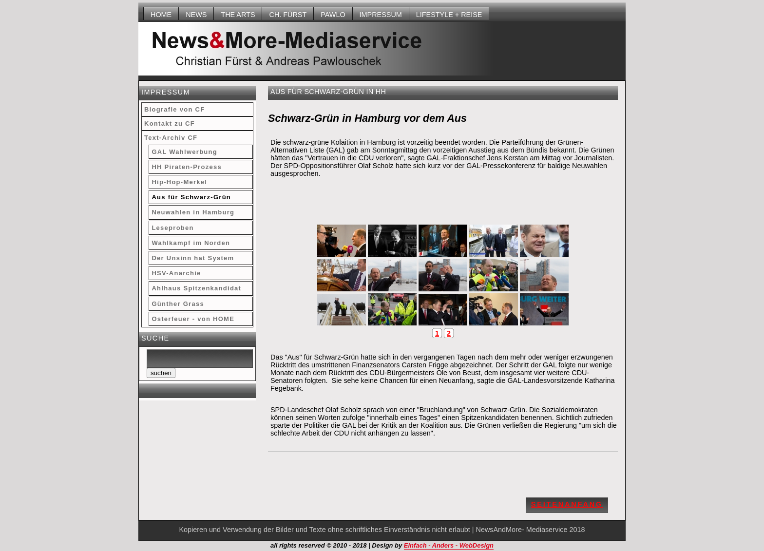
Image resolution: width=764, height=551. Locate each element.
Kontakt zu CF (169, 123)
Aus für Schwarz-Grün (191, 197)
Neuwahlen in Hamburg (193, 212)
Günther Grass (178, 303)
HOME (161, 15)
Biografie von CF (174, 109)
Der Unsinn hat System (193, 258)
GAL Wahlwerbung (184, 151)
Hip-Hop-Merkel (179, 182)
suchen (161, 373)
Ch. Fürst (287, 15)
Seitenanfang (567, 504)
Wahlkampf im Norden (191, 243)
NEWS (196, 15)
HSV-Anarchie (176, 273)
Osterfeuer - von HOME (193, 319)
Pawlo (333, 15)
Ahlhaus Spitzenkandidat (196, 288)
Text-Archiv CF (170, 137)
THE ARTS (238, 15)
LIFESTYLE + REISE (449, 15)
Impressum (381, 15)
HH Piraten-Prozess (187, 167)
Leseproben (172, 227)
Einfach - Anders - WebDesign (449, 545)
